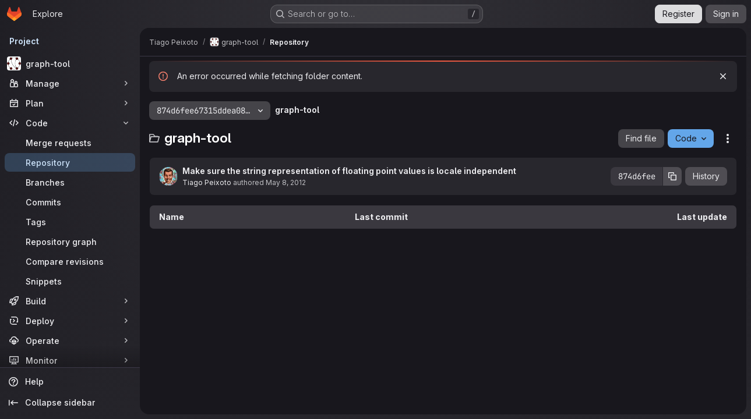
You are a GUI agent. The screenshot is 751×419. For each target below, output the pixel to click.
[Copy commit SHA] (672, 176)
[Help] (70, 381)
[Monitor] (70, 360)
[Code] (70, 122)
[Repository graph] (70, 241)
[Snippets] (70, 281)
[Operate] (70, 340)
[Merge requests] (70, 142)
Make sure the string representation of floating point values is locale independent (349, 171)
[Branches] (70, 182)
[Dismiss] (723, 76)
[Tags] (70, 221)
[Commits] (70, 202)
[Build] (70, 301)
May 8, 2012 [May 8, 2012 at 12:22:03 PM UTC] (286, 182)
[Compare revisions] (70, 261)
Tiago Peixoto (206, 182)
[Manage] (70, 83)
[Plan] (70, 103)
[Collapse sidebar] (70, 402)
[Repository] (70, 162)
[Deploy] (70, 320)
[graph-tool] (70, 63)
